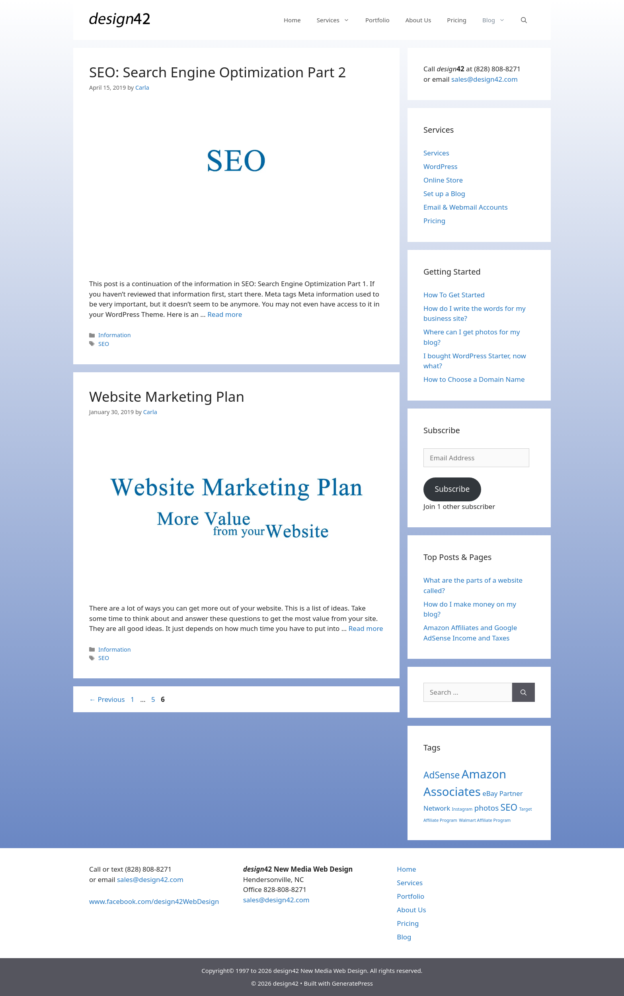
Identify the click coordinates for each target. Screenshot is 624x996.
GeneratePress (352, 983)
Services (337, 20)
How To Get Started (454, 294)
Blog (497, 20)
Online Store (443, 180)
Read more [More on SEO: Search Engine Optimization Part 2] (224, 314)
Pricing (456, 20)
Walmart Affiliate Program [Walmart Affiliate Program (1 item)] (485, 820)
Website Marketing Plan (166, 396)
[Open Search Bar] (524, 20)
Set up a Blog (444, 193)
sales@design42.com (484, 79)
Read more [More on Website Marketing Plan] (366, 628)
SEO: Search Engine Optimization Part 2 (217, 72)
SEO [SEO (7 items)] (509, 807)
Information (114, 335)
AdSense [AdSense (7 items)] (441, 775)
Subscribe (452, 489)
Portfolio (377, 20)
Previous (107, 699)
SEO (103, 344)
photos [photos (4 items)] (486, 808)
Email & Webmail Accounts (465, 207)
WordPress (440, 166)
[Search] (523, 692)
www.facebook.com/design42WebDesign (154, 901)
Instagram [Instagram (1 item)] (462, 809)
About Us (418, 20)
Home (292, 20)
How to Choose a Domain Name (474, 379)
